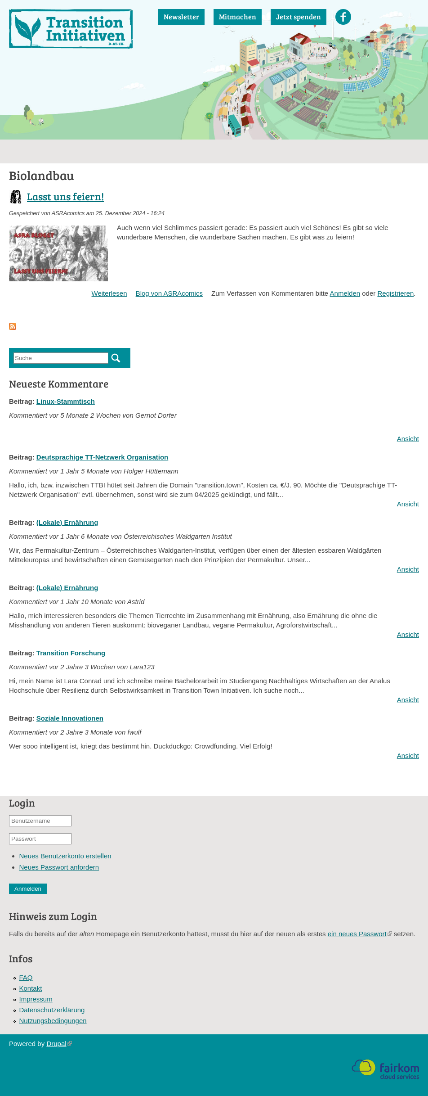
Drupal (58, 1043)
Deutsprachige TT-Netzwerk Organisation (102, 457)
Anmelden (345, 293)
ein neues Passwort (360, 934)
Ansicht (408, 438)
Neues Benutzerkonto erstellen (65, 856)
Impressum (36, 999)
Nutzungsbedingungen (53, 1020)
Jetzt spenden (298, 16)
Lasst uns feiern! (65, 196)
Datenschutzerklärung (52, 1010)
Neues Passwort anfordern (59, 867)
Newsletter (181, 16)
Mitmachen (237, 16)
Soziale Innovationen (69, 718)
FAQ (26, 977)
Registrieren (395, 293)
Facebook (343, 17)
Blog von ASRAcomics (169, 293)
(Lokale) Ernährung (67, 522)
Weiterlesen (109, 293)
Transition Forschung (70, 653)
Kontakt (30, 988)
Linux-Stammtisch (65, 401)
